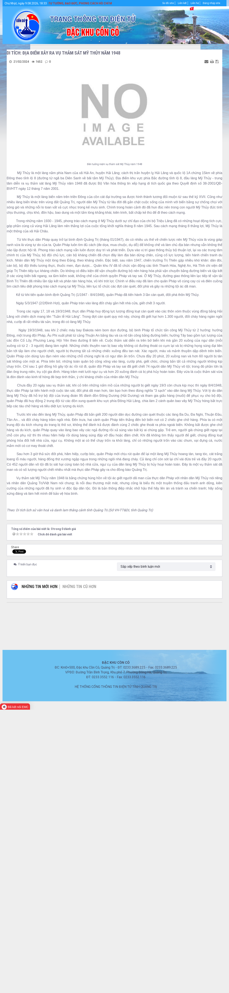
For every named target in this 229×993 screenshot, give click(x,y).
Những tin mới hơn (39, 586)
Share (15, 547)
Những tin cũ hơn (79, 586)
